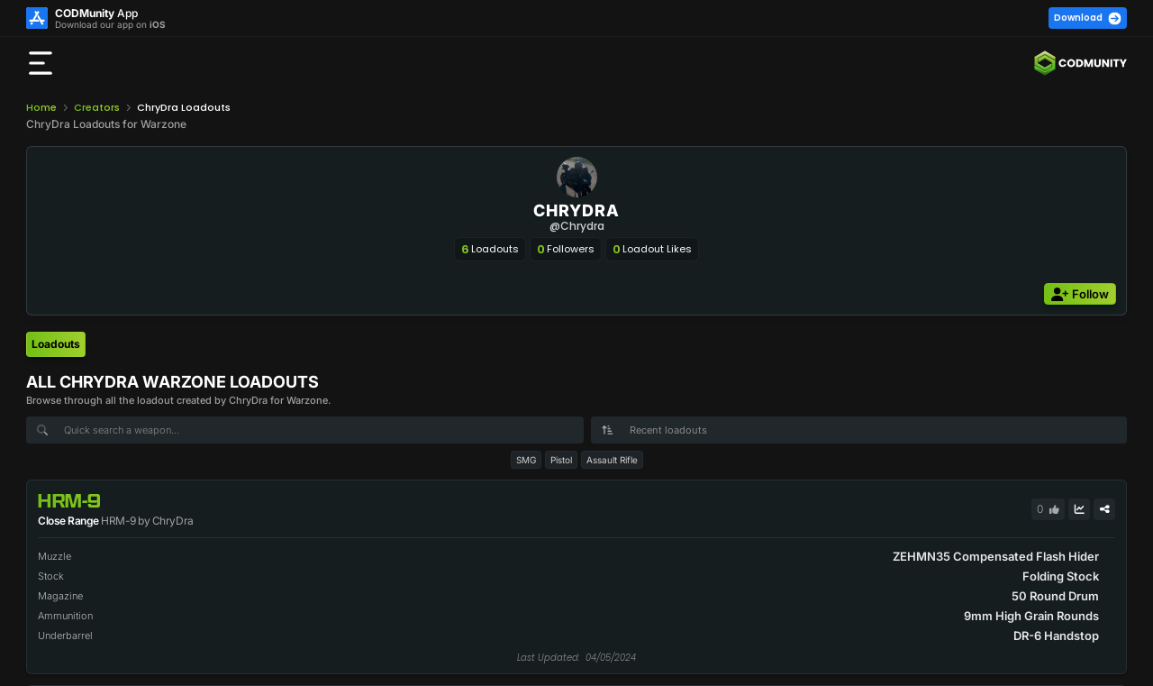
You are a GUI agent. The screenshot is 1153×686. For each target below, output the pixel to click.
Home (41, 107)
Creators (97, 107)
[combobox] (859, 430)
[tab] (56, 344)
